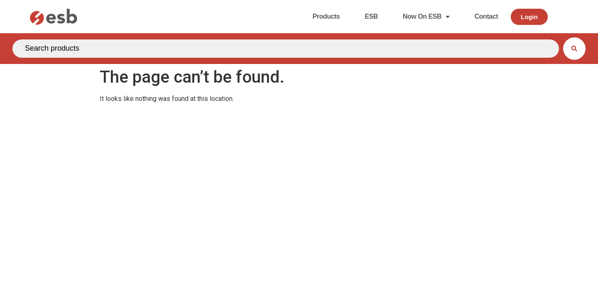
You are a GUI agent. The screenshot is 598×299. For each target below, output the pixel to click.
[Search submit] (574, 48)
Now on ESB (426, 16)
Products (326, 16)
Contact (486, 16)
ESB (371, 16)
